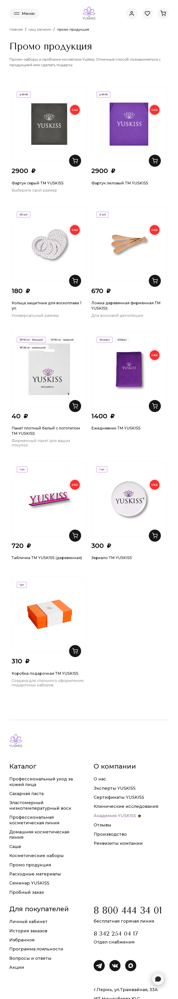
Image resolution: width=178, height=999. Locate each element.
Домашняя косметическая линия (39, 834)
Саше (15, 846)
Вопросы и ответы (30, 958)
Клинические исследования (126, 806)
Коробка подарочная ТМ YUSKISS (45, 673)
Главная (16, 29)
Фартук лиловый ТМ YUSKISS (119, 183)
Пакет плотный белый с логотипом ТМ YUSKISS (46, 431)
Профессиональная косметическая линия (34, 820)
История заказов (28, 930)
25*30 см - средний (62, 339)
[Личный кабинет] (131, 13)
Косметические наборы (36, 855)
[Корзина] (163, 13)
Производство (110, 834)
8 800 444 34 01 (128, 910)
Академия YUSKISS (115, 815)
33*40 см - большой (31, 339)
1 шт (22, 469)
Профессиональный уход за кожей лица (41, 781)
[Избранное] (147, 13)
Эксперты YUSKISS (115, 788)
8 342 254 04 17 (116, 933)
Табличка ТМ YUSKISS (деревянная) (47, 558)
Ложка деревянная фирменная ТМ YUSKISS (126, 305)
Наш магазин (40, 29)
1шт (22, 584)
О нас (100, 779)
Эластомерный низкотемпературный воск (40, 805)
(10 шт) (23, 214)
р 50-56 (24, 94)
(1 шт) (102, 214)
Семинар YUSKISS (29, 883)
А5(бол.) (122, 339)
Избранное (22, 940)
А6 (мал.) (104, 339)
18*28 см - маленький (33, 347)
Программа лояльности (36, 949)
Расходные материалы (35, 874)
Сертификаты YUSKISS (119, 797)
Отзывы (102, 825)
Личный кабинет (28, 921)
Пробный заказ (26, 892)
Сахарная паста (26, 793)
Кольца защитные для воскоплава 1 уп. (46, 305)
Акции (16, 967)
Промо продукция (30, 865)
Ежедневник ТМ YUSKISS (115, 428)
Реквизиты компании (118, 843)
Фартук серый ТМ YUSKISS (38, 183)
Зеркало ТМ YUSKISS (111, 558)
